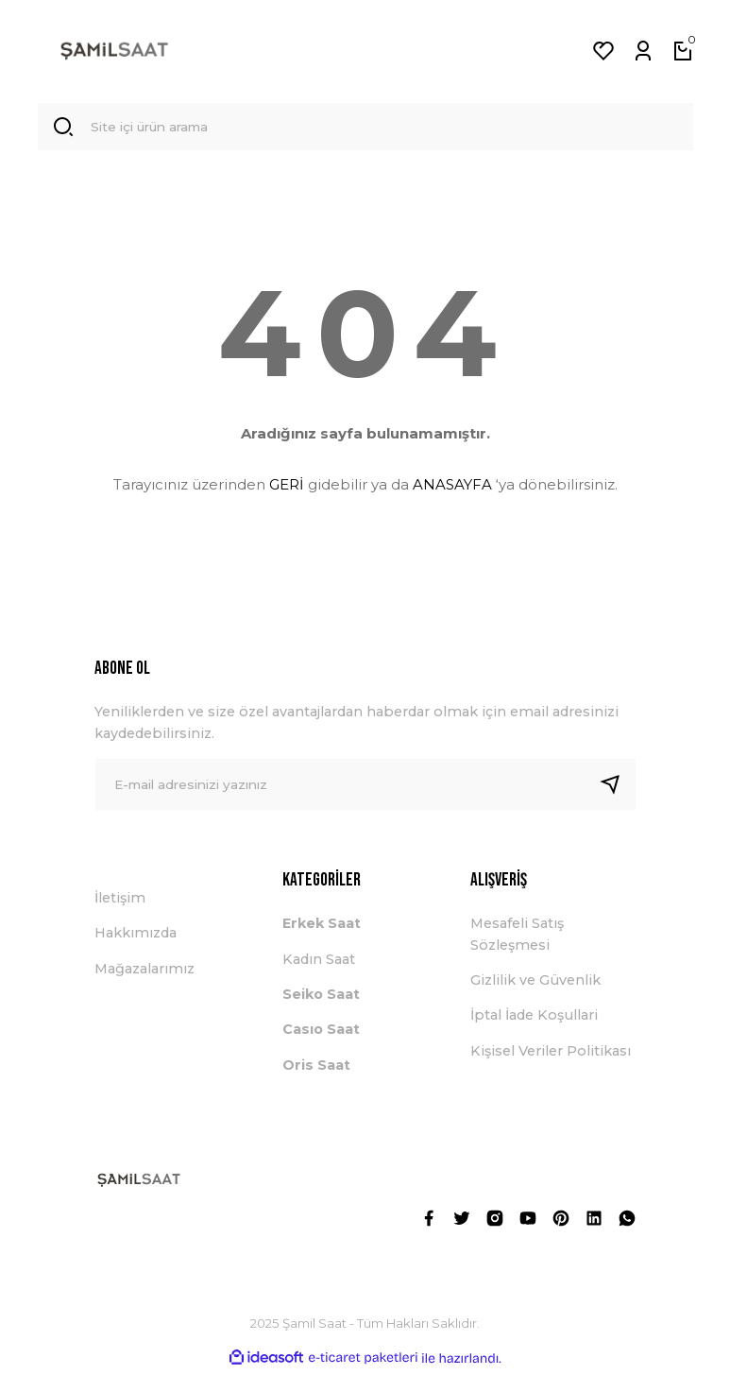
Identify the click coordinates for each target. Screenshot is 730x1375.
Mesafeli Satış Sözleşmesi (517, 937)
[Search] (365, 128)
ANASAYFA (452, 488)
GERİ (286, 488)
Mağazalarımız (144, 972)
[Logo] (114, 51)
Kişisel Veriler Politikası (550, 1054)
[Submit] (618, 788)
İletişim (119, 901)
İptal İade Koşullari (534, 1018)
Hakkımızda (135, 936)
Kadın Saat (318, 962)
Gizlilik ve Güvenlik (535, 983)
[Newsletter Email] (365, 788)
